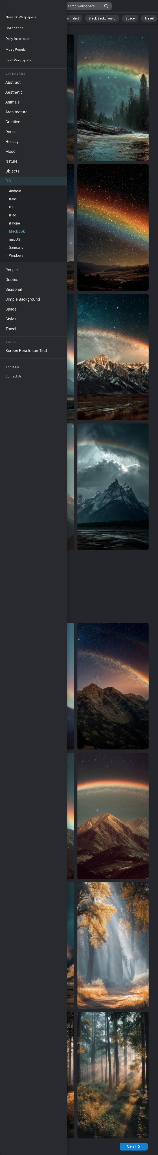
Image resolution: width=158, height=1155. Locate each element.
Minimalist (72, 17)
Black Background (99, 17)
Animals (52, 17)
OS (13, 30)
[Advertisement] (75, 586)
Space (123, 17)
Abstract (33, 17)
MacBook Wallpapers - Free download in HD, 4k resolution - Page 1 (26, 7)
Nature (14, 17)
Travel (140, 17)
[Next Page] (134, 1147)
